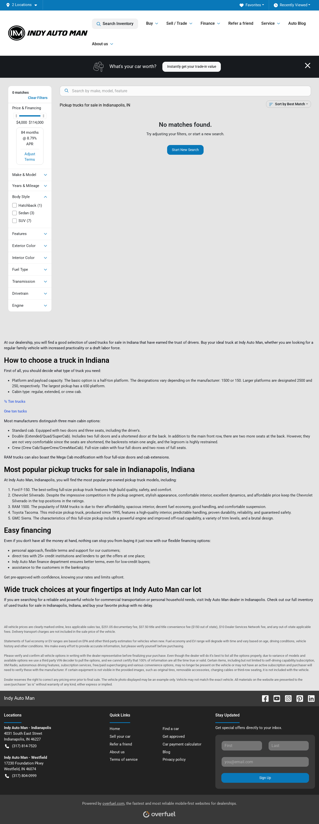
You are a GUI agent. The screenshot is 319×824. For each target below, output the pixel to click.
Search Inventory (115, 24)
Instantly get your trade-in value (191, 66)
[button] (23, 5)
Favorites (250, 5)
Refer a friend (240, 23)
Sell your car (120, 736)
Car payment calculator (182, 744)
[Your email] (265, 762)
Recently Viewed (290, 5)
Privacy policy (174, 759)
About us (117, 752)
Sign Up (265, 778)
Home (115, 728)
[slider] (16, 116)
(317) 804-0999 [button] (20, 776)
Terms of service (124, 759)
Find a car (171, 728)
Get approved (174, 736)
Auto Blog (297, 23)
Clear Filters (37, 98)
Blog (166, 752)
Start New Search (185, 150)
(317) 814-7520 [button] (20, 746)
